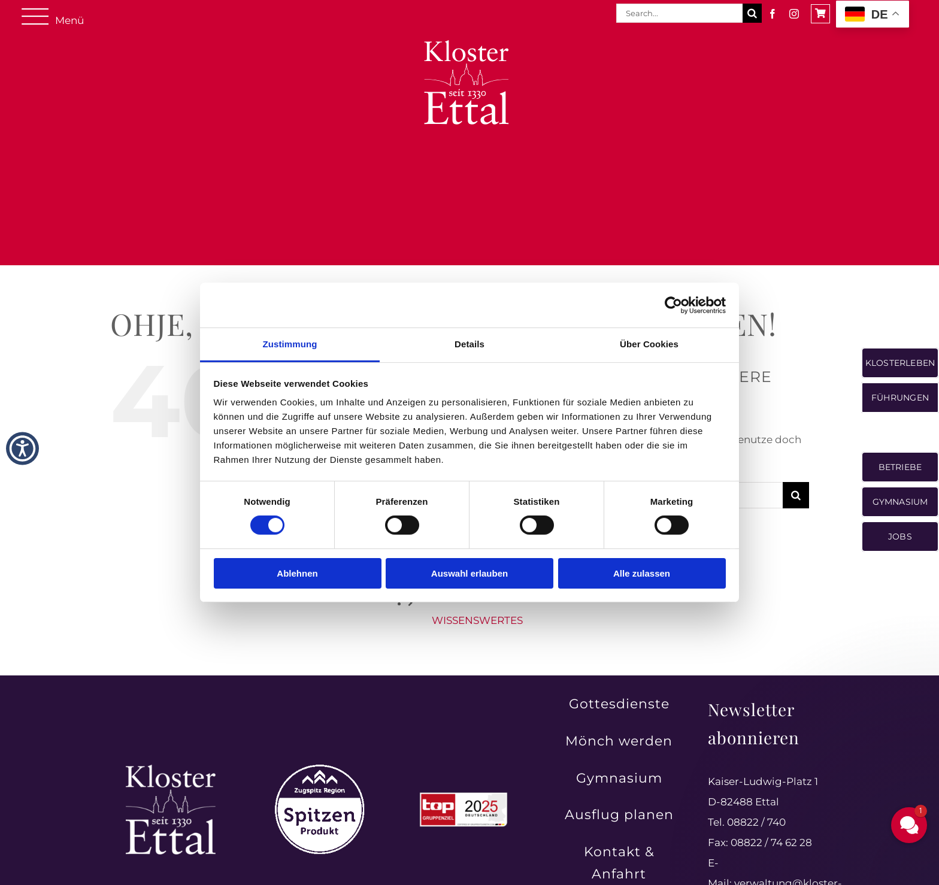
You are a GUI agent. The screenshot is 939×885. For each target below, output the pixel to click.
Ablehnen (297, 573)
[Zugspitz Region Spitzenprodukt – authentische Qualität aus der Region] (320, 769)
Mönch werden (619, 741)
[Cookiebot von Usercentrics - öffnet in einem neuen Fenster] (673, 305)
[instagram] (794, 14)
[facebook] (772, 14)
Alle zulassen (641, 573)
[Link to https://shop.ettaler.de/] (820, 13)
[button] (909, 825)
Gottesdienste (619, 704)
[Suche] (752, 13)
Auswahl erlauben (469, 573)
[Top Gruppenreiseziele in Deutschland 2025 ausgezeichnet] (463, 796)
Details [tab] (469, 344)
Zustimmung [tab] (290, 344)
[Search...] (679, 13)
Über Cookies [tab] (649, 344)
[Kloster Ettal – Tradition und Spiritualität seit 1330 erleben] (171, 769)
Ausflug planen (619, 815)
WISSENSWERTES (477, 620)
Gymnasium (619, 778)
